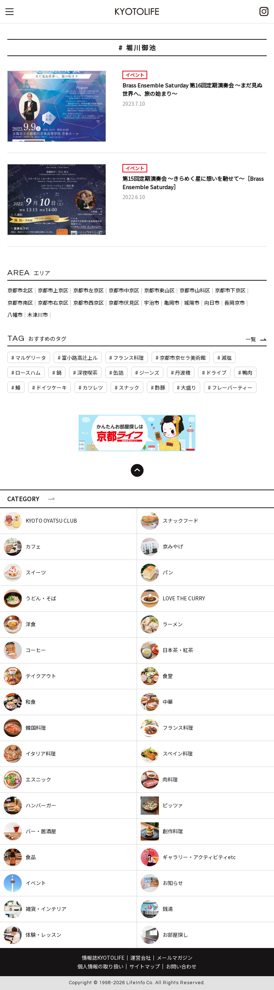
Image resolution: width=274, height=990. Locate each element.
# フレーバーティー (230, 387)
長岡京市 (234, 302)
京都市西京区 (88, 302)
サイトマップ (144, 966)
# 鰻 (15, 387)
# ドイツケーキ (49, 387)
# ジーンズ (147, 372)
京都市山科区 (194, 290)
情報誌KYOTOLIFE (103, 957)
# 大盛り (186, 387)
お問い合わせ (181, 966)
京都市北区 (20, 290)
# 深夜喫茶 (85, 372)
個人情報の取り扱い (100, 966)
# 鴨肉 (245, 372)
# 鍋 (56, 372)
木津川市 (37, 314)
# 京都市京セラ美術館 (181, 357)
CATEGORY (23, 498)
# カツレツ (91, 387)
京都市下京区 (230, 290)
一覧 (251, 339)
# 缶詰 (116, 372)
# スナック (127, 387)
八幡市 (15, 314)
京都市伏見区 (124, 302)
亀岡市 (171, 302)
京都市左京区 (88, 290)
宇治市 (151, 302)
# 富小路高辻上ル (78, 357)
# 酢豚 (158, 387)
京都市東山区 (159, 290)
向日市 (212, 302)
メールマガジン (175, 957)
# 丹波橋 (180, 372)
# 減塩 (224, 357)
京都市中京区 (124, 290)
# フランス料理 (126, 357)
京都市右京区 (53, 302)
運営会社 (140, 957)
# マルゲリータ (28, 357)
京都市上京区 (53, 290)
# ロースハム (26, 372)
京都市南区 (20, 302)
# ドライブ (214, 372)
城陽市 (191, 302)
